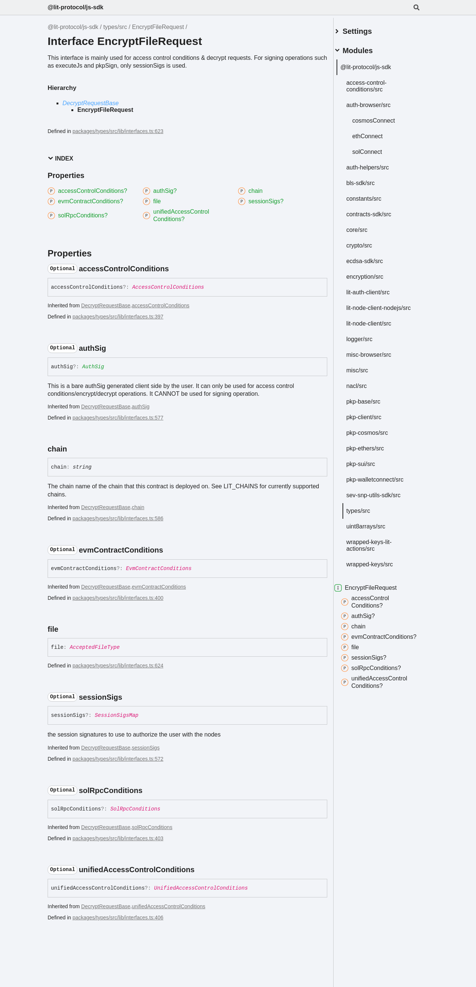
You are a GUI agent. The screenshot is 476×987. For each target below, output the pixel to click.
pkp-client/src (372, 421)
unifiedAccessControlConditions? (383, 693)
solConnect (376, 149)
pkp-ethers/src (374, 452)
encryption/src (373, 274)
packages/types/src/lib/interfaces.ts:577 (118, 418)
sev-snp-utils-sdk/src (382, 499)
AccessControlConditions (168, 287)
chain (138, 507)
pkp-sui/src (369, 468)
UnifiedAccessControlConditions (201, 888)
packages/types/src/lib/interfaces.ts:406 (118, 917)
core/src (365, 227)
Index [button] (60, 158)
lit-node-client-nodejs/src (374, 308)
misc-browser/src (377, 358)
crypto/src (368, 242)
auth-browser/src (377, 102)
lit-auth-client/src (376, 289)
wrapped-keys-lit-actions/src (378, 549)
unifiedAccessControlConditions (168, 906)
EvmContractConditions (159, 569)
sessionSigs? (372, 669)
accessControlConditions (160, 305)
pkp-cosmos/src (376, 436)
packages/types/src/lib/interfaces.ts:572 (118, 759)
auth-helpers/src (376, 164)
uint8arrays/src (374, 530)
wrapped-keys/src (378, 568)
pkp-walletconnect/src (383, 483)
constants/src (372, 195)
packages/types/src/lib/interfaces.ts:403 (118, 838)
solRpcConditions (152, 827)
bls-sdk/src (369, 180)
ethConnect (376, 133)
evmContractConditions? (372, 644)
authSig (140, 407)
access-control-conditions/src (375, 83)
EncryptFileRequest (158, 27)
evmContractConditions (159, 587)
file (359, 658)
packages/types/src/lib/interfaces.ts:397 (118, 317)
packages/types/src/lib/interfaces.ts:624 (118, 666)
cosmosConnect (382, 117)
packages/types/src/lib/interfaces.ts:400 (118, 598)
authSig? (367, 620)
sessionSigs (146, 748)
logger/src (368, 343)
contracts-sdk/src (377, 211)
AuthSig (93, 367)
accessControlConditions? (374, 605)
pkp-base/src (372, 405)
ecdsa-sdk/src (373, 258)
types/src (115, 27)
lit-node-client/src (377, 327)
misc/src (366, 374)
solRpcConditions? (380, 679)
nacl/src (365, 389)
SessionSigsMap (117, 715)
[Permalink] (175, 268)
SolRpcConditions (135, 809)
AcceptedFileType (94, 647)
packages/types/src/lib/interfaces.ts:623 (118, 131)
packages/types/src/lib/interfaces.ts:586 (118, 518)
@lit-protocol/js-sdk (75, 7)
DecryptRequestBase (90, 103)
